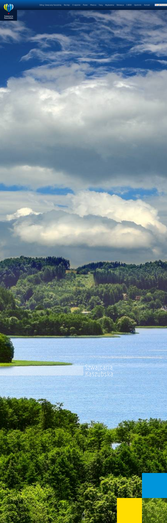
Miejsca (93, 5)
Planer (85, 5)
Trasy (101, 5)
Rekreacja (120, 5)
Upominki (137, 5)
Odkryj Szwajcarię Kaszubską (50, 5)
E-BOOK (129, 5)
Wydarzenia (109, 5)
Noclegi (67, 5)
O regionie (76, 5)
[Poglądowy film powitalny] (83, 261)
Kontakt (147, 5)
